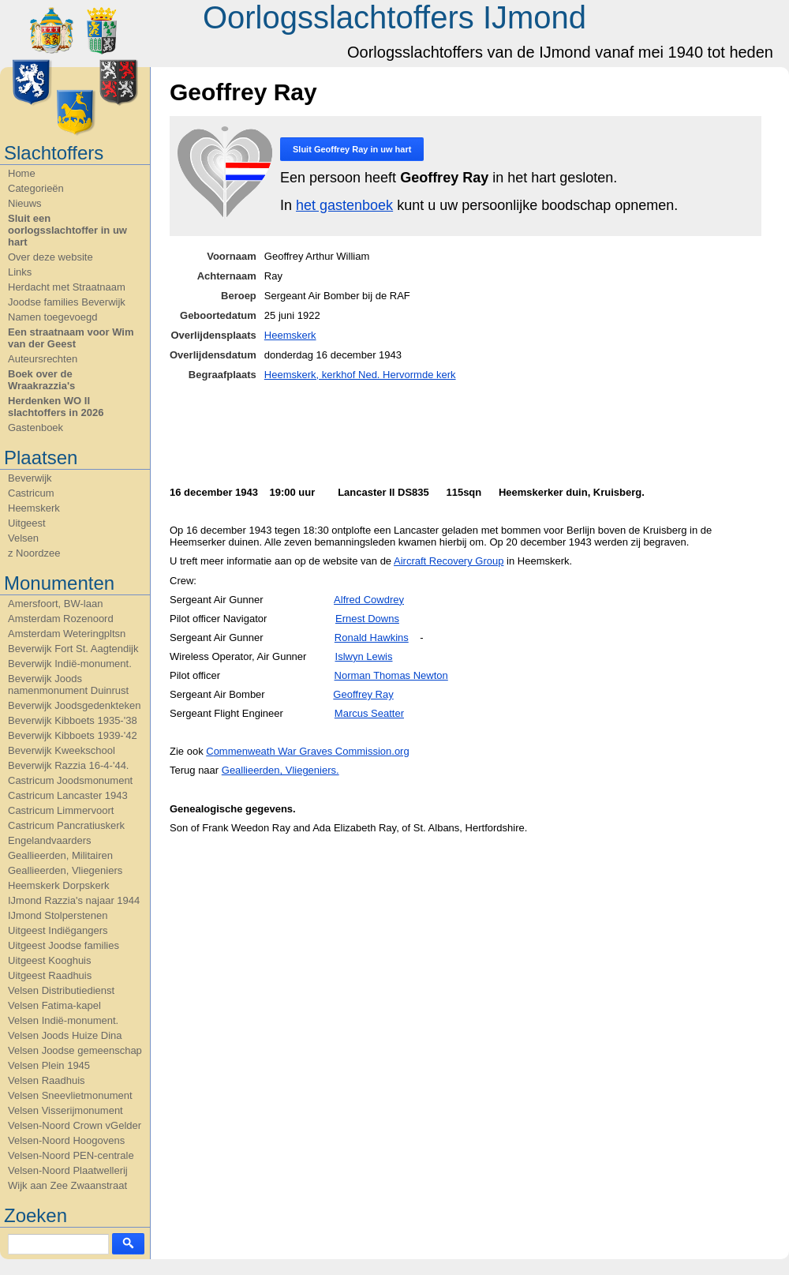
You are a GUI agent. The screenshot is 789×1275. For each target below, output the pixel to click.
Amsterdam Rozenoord (61, 618)
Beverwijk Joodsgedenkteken (74, 705)
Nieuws (25, 203)
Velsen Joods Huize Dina (65, 1035)
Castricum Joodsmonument (70, 780)
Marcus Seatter (369, 713)
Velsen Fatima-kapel (54, 1005)
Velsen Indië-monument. (63, 1020)
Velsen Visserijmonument (65, 1110)
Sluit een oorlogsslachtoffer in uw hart (67, 230)
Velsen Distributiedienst (61, 990)
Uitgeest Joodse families (63, 945)
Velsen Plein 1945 (49, 1065)
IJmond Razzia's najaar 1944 (74, 900)
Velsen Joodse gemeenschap (75, 1050)
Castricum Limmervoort (61, 810)
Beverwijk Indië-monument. (70, 663)
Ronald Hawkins (372, 637)
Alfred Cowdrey (369, 600)
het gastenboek (344, 205)
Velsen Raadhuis (46, 1080)
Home (22, 173)
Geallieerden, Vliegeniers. (280, 770)
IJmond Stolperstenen (57, 915)
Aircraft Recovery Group (448, 561)
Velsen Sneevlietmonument (70, 1095)
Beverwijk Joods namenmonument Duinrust (68, 684)
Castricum (31, 493)
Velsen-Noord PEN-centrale (71, 1155)
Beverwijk (30, 478)
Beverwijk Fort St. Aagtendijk (73, 648)
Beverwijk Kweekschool (61, 750)
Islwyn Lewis (364, 656)
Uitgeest (27, 523)
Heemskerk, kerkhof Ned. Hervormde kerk (360, 375)
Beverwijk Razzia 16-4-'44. (68, 765)
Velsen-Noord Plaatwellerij (68, 1170)
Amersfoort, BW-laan (55, 603)
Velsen (23, 538)
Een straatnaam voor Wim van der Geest (71, 338)
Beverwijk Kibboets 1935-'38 (72, 720)
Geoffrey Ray (363, 694)
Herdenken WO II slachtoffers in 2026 (55, 406)
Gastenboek (35, 427)
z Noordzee (34, 553)
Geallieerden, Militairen (60, 855)
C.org (307, 751)
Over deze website (50, 257)
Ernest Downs (367, 618)
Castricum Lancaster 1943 (68, 795)
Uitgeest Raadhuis (50, 975)
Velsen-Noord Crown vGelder (74, 1125)
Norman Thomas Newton (391, 675)
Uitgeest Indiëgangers (57, 930)
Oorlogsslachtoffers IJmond (394, 17)
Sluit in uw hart (352, 149)
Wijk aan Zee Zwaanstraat (67, 1185)
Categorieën (36, 188)
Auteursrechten (42, 359)
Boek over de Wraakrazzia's (41, 380)
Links (20, 272)
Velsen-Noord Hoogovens (66, 1140)
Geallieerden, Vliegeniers (65, 870)
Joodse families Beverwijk (66, 302)
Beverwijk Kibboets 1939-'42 (72, 735)
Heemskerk (34, 508)
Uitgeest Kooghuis (50, 960)
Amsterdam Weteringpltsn (66, 633)
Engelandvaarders (50, 840)
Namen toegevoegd (52, 317)
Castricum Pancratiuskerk (66, 825)
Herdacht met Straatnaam (66, 287)
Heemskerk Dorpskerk (59, 885)
